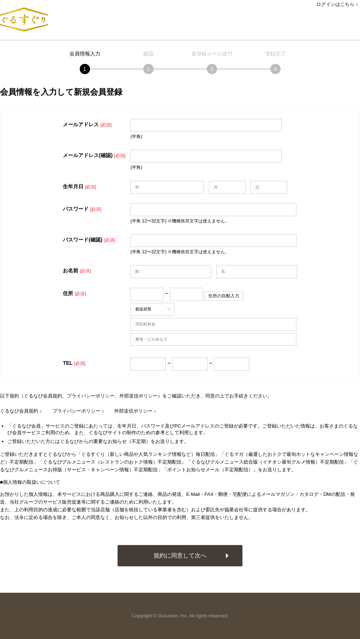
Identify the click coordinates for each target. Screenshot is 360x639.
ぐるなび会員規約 (19, 411)
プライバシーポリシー (76, 411)
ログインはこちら (335, 4)
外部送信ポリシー (133, 411)
